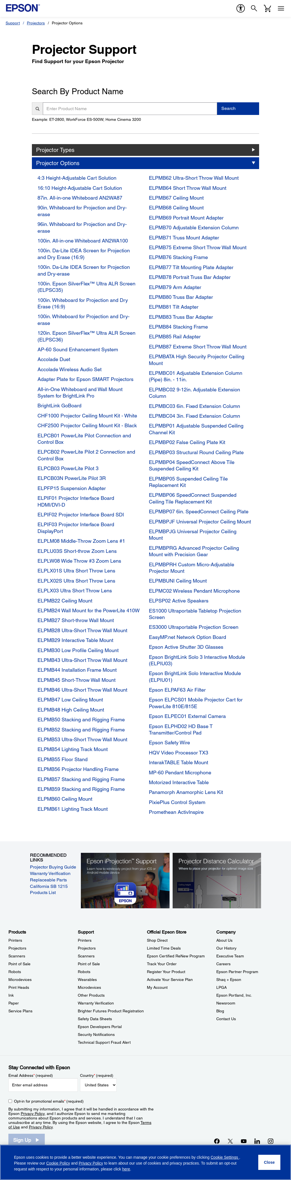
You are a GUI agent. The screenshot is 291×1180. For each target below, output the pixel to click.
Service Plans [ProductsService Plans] (20, 1011)
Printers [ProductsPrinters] (15, 940)
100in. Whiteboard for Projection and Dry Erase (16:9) (82, 303)
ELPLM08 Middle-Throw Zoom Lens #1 (81, 541)
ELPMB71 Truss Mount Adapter (184, 238)
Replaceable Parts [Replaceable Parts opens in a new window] (48, 880)
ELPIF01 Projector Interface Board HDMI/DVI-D (75, 501)
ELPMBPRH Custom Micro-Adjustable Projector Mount (191, 568)
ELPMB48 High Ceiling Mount (70, 710)
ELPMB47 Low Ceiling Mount (70, 700)
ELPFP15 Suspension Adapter (71, 488)
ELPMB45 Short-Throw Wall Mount (76, 680)
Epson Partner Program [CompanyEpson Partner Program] (237, 971)
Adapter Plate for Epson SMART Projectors (85, 379)
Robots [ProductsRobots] (14, 971)
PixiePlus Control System (177, 802)
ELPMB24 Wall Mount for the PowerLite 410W (88, 610)
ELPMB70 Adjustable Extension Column (194, 227)
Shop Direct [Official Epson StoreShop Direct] (157, 940)
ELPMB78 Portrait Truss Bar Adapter (190, 277)
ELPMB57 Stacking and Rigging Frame (81, 779)
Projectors (36, 23)
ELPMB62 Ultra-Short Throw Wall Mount (194, 178)
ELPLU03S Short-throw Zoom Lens (77, 551)
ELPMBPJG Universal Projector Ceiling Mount (192, 534)
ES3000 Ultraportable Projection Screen (193, 627)
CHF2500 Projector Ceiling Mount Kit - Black (87, 425)
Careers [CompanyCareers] (223, 964)
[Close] (269, 1162)
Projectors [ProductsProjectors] (17, 948)
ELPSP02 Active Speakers (178, 601)
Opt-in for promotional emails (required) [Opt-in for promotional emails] (49, 1101)
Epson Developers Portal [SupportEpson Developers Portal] (100, 1026)
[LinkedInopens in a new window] (257, 1141)
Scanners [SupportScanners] (86, 956)
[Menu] (280, 8)
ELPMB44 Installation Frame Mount (77, 670)
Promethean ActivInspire (176, 812)
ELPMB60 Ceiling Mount (64, 799)
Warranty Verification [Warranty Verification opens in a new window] (50, 873)
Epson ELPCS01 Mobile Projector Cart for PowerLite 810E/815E (196, 703)
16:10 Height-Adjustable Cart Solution (79, 188)
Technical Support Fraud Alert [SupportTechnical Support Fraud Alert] (104, 1042)
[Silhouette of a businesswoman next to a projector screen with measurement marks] (217, 880)
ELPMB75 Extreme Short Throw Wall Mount (198, 247)
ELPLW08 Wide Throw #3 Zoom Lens (79, 561)
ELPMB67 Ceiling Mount (176, 198)
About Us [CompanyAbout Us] (224, 940)
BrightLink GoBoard (59, 405)
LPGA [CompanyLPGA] (221, 987)
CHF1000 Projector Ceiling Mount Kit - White (87, 416)
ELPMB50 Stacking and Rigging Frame (81, 719)
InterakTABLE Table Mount (178, 762)
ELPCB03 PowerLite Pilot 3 (67, 468)
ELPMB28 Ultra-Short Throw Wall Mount (82, 630)
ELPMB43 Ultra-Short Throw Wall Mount (82, 660)
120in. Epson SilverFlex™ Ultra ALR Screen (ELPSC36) (86, 336)
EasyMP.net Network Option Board (187, 637)
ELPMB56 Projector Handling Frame (78, 769)
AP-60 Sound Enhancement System (77, 349)
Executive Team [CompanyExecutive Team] (230, 956)
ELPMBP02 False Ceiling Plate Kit (187, 442)
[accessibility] (240, 8)
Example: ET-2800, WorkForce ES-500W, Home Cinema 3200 (86, 119)
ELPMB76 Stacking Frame (178, 257)
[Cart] (267, 8)
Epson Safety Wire (169, 742)
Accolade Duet (53, 359)
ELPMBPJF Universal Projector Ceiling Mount (200, 522)
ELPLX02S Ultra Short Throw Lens (76, 581)
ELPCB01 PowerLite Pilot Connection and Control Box (84, 439)
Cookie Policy (58, 1163)
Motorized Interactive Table (179, 782)
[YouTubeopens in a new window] (244, 1141)
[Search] (254, 8)
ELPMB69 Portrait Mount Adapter (186, 218)
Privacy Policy (32, 1113)
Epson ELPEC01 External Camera (187, 716)
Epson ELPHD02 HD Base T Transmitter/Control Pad (181, 729)
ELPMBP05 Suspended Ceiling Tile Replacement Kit (188, 482)
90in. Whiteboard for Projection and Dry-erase (82, 211)
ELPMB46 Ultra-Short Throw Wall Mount (82, 690)
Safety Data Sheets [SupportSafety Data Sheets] (95, 1019)
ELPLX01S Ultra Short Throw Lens (76, 571)
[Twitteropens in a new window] (230, 1141)
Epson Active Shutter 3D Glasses (186, 647)
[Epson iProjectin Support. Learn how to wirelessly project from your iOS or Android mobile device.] (125, 880)
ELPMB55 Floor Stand (62, 759)
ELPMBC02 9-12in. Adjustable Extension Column (194, 393)
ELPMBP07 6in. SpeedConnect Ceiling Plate (198, 511)
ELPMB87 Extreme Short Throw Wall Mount (198, 347)
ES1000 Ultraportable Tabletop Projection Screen (195, 614)
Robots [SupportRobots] (84, 971)
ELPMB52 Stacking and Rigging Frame (81, 730)
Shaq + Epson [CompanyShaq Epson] (228, 979)
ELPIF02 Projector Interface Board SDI (80, 515)
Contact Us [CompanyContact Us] (226, 1019)
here (126, 1169)
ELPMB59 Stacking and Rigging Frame (81, 789)
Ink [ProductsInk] (11, 995)
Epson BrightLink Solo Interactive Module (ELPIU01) (195, 676)
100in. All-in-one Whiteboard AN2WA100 (82, 241)
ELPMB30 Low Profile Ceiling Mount (78, 650)
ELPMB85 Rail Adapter (175, 337)
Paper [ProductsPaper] (13, 1003)
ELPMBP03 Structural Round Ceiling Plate (196, 452)
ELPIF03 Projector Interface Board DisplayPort (75, 527)
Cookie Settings (225, 1157)
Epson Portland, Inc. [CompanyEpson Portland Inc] (234, 995)
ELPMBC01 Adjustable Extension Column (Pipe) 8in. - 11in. (195, 376)
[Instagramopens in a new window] (271, 1141)
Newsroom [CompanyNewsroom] (225, 1003)
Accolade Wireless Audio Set (69, 369)
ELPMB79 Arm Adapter (175, 287)
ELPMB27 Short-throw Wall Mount (75, 620)
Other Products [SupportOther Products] (91, 995)
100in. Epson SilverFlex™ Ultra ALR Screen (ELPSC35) (86, 287)
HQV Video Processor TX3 (178, 753)
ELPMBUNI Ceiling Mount (178, 581)
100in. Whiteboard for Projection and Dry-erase (83, 319)
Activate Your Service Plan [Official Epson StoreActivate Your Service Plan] (170, 979)
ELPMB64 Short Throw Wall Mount (187, 188)
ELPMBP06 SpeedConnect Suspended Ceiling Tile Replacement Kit (192, 498)
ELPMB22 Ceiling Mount (64, 601)
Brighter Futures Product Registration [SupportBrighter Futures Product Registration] (111, 1011)
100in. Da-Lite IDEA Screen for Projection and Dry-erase (83, 270)
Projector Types (55, 150)
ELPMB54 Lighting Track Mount (72, 749)
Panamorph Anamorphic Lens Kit (186, 792)
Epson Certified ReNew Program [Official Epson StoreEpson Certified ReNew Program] (176, 956)
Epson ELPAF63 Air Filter (177, 690)
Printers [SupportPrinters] (84, 940)
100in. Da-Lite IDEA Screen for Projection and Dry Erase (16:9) (83, 254)
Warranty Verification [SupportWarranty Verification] (96, 1003)
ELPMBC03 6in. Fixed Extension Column (194, 406)
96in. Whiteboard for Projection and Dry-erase (82, 227)
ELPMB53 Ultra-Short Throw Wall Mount (82, 739)
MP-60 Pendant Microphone (180, 772)
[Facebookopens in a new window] (217, 1141)
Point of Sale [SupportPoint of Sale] (89, 964)
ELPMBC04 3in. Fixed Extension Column (194, 416)
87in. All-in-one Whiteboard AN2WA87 (79, 198)
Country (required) (96, 1075)
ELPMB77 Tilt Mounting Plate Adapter (191, 267)
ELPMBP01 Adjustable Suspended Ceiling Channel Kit (196, 429)
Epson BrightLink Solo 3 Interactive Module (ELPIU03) (197, 660)
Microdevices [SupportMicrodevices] (89, 987)
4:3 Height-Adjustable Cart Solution (76, 178)
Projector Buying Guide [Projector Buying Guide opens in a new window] (53, 867)
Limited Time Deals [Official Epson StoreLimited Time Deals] (164, 948)
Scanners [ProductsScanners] (16, 956)
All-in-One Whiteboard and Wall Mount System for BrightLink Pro (80, 392)
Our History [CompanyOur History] (226, 948)
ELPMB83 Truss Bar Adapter (181, 317)
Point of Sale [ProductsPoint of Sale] (19, 964)
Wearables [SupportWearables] (87, 979)
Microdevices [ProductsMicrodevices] (20, 979)
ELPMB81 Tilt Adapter (173, 307)
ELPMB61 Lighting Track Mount (72, 809)
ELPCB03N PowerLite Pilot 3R (71, 478)
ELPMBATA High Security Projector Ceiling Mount (196, 360)
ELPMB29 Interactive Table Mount (75, 640)
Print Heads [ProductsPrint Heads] (18, 987)
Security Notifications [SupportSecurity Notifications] (96, 1034)
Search (228, 108)
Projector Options (57, 163)
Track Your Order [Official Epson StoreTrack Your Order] (162, 964)
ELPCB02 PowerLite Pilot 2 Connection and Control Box (86, 455)
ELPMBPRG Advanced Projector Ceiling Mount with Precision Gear (194, 551)
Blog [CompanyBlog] (220, 1011)
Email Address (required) (30, 1075)
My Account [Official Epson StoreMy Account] (157, 987)
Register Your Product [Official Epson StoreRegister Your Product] (166, 971)
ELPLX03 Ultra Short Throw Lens (74, 591)
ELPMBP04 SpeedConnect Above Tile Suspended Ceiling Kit (191, 465)
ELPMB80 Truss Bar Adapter (181, 297)
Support (13, 23)
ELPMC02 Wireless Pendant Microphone (194, 591)
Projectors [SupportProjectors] (87, 948)
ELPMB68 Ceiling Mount (176, 208)
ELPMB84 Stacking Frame (178, 327)
